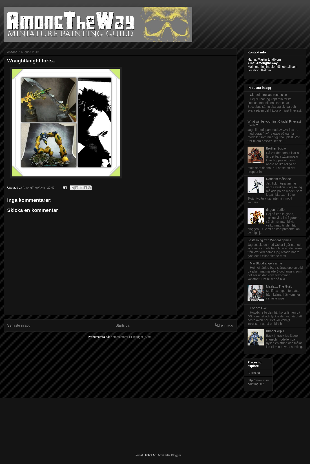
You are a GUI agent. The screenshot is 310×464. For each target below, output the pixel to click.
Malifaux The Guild (279, 286)
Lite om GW (258, 308)
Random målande (278, 179)
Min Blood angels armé (266, 263)
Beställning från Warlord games (269, 240)
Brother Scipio (276, 148)
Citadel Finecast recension (268, 95)
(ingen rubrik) (275, 209)
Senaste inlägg (18, 325)
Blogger (176, 455)
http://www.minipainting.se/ (258, 382)
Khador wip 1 (275, 331)
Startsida (123, 325)
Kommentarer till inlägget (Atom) (131, 337)
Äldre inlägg (224, 325)
